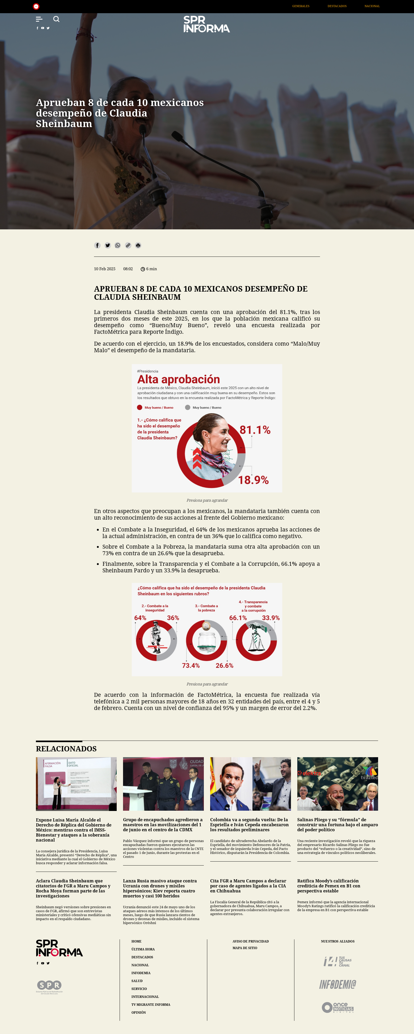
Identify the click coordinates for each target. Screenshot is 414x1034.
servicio (139, 989)
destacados (142, 957)
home (136, 941)
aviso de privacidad (251, 941)
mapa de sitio (245, 948)
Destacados (346, 6)
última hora (143, 949)
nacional (140, 965)
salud (137, 981)
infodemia (140, 973)
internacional (145, 996)
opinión (138, 1012)
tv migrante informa (150, 1004)
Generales (310, 6)
